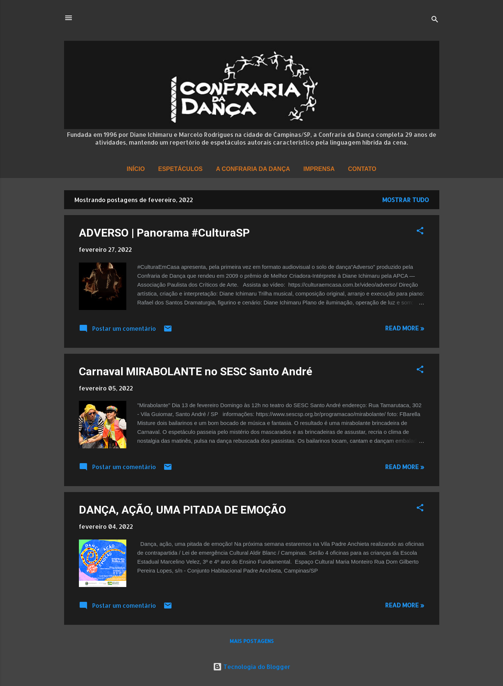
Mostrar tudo (405, 200)
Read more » (404, 328)
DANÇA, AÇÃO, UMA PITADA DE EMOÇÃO (182, 509)
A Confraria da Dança (253, 169)
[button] (420, 231)
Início (136, 169)
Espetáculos (180, 169)
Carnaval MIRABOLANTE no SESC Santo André (195, 371)
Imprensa (318, 169)
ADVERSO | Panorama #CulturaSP (164, 232)
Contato (362, 169)
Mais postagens (252, 641)
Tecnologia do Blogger (251, 666)
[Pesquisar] (434, 20)
